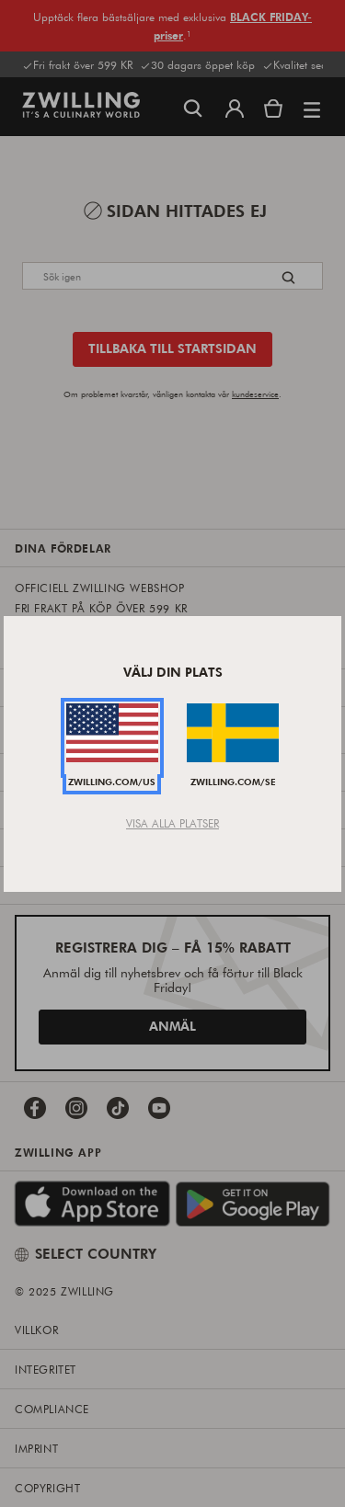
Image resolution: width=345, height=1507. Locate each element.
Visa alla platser (172, 823)
